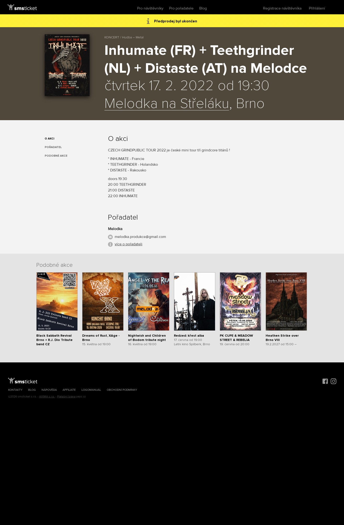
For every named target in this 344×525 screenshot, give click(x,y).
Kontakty (15, 390)
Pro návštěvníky (150, 8)
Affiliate (69, 390)
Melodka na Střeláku (166, 104)
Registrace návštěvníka (282, 8)
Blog (203, 8)
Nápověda (49, 390)
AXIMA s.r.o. (47, 396)
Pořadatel (53, 147)
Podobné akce (56, 156)
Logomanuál (91, 390)
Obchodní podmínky (122, 390)
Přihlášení (317, 8)
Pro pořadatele (181, 8)
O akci (49, 138)
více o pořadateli (128, 244)
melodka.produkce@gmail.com (140, 236)
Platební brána (66, 396)
